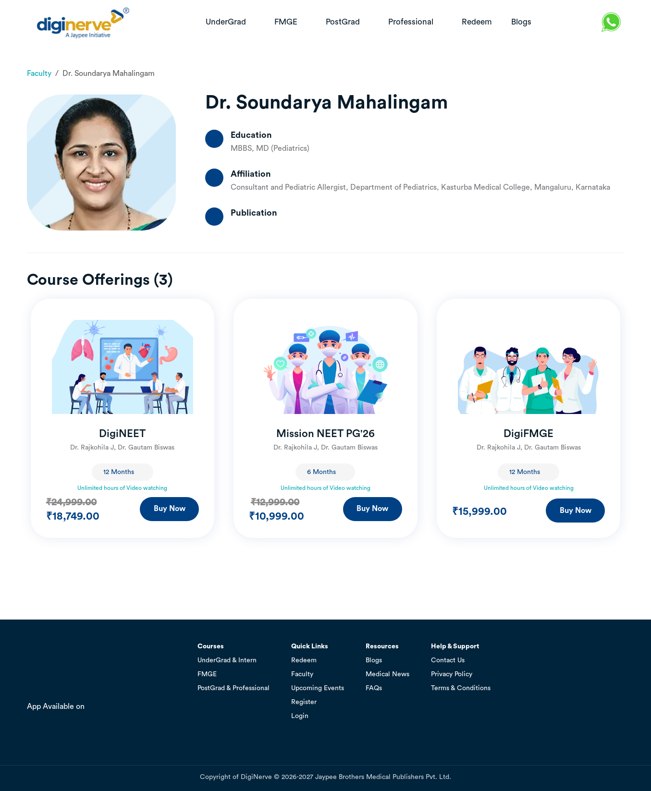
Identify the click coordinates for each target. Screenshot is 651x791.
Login (299, 716)
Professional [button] (411, 22)
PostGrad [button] (344, 22)
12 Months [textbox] (118, 472)
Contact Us (448, 660)
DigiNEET (122, 433)
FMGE (207, 674)
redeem (477, 22)
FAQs (374, 688)
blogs (521, 22)
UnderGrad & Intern (227, 660)
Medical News (387, 674)
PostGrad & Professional (233, 688)
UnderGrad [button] (227, 22)
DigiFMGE (528, 433)
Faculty (39, 73)
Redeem (304, 660)
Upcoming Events (317, 688)
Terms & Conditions (461, 688)
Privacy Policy (451, 674)
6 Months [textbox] (321, 472)
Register (304, 702)
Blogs (374, 660)
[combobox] (122, 472)
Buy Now (169, 508)
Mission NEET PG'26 (325, 433)
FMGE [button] (286, 22)
